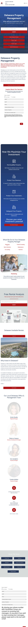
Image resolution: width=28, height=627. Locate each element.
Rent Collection (7, 247)
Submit (14, 32)
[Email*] (14, 102)
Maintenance (21, 247)
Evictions (21, 249)
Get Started (14, 388)
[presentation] (11, 120)
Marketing (7, 244)
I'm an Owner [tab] (7, 97)
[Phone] (14, 104)
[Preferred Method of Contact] (14, 107)
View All (14, 336)
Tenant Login (14, 44)
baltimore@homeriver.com (15, 505)
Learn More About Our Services (14, 85)
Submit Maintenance (14, 47)
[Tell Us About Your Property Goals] (14, 112)
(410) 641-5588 (11, 5)
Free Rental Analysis (14, 225)
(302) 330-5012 (15, 502)
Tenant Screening (21, 244)
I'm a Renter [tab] (13, 97)
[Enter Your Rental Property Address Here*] (14, 28)
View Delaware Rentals (13, 37)
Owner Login (14, 40)
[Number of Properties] (14, 110)
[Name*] (14, 99)
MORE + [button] (2, 384)
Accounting (7, 249)
